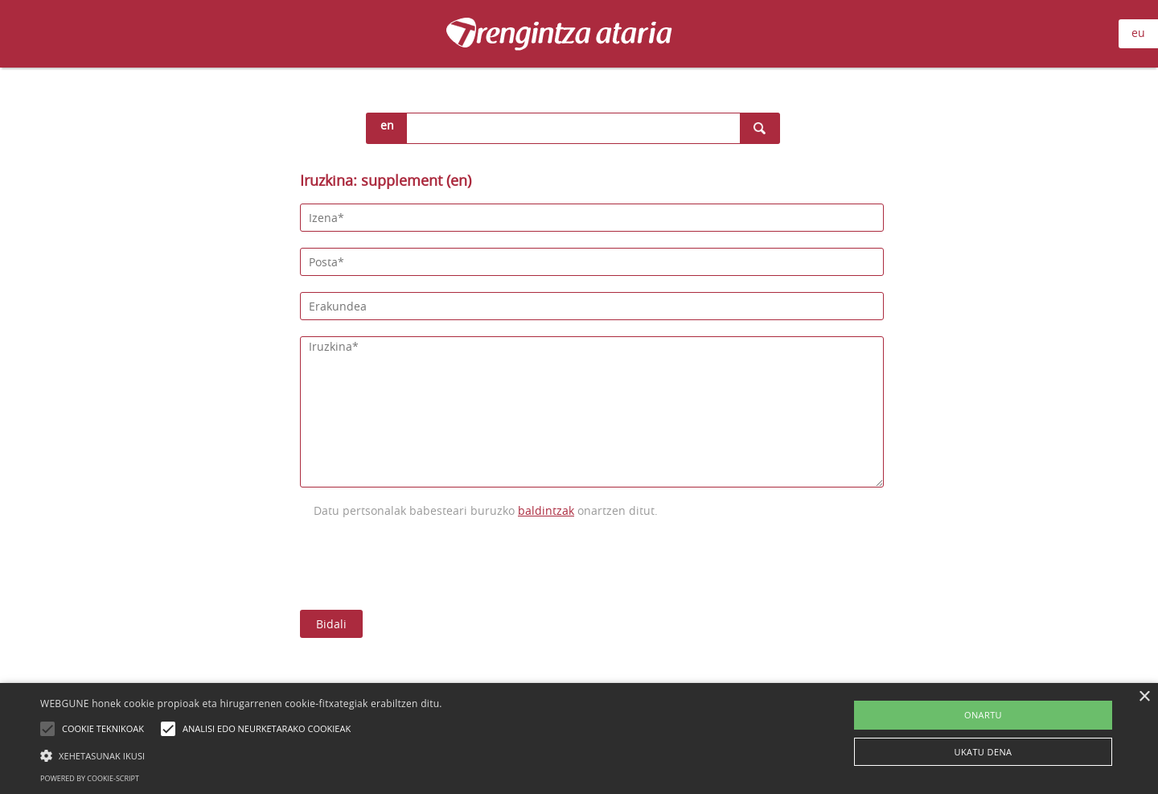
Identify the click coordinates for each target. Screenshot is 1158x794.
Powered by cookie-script (89, 778)
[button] (241, 755)
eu (1138, 32)
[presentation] (422, 562)
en (387, 125)
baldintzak (546, 510)
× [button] (1144, 697)
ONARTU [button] (983, 715)
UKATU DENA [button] (983, 752)
